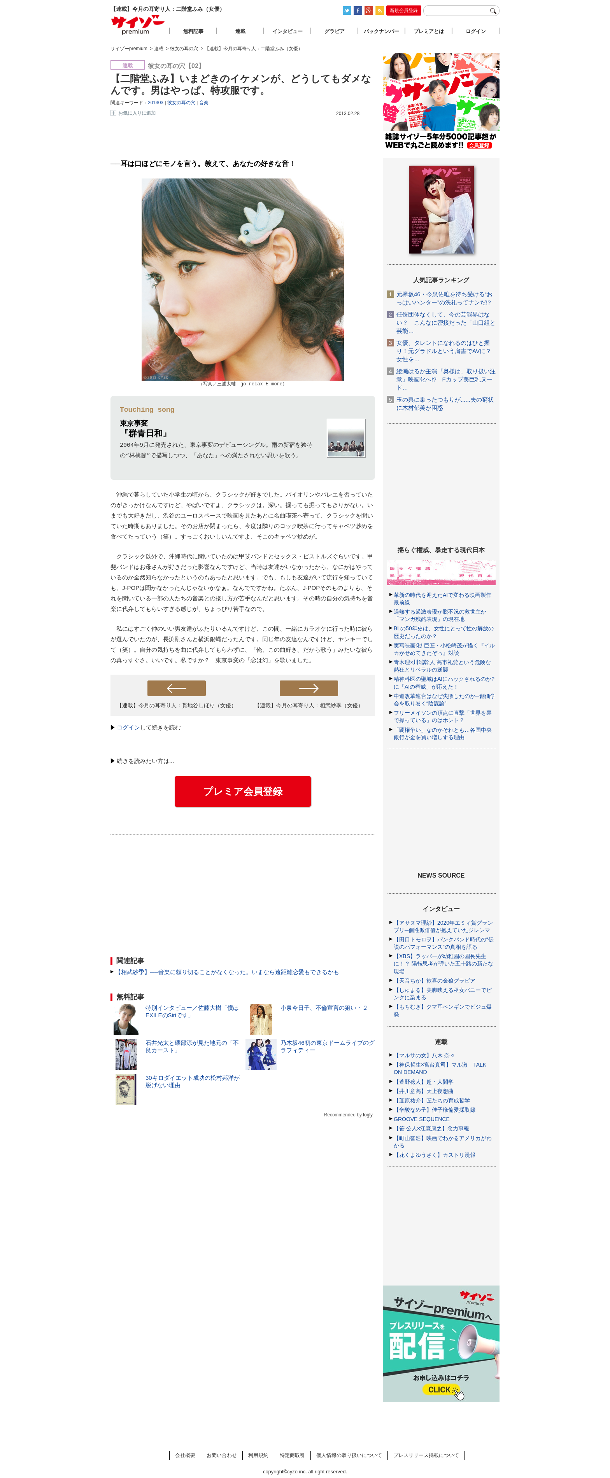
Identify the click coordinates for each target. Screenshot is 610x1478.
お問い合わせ (222, 1455)
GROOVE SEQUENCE (422, 1119)
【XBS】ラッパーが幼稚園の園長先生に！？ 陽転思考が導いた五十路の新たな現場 (443, 963)
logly (368, 1115)
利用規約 (258, 1455)
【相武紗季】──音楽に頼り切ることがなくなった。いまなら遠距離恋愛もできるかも (227, 972)
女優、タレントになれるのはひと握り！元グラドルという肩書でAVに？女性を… (443, 350)
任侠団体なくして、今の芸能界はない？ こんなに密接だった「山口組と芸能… (446, 322)
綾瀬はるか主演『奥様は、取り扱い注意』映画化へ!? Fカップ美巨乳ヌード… (446, 379)
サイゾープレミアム (138, 25)
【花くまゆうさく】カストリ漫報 (434, 1155)
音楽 (204, 102)
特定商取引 (292, 1455)
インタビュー (287, 31)
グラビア (334, 31)
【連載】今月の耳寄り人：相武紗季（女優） (308, 706)
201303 (155, 102)
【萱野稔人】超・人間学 (424, 1082)
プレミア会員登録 (242, 791)
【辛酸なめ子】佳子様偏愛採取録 (434, 1110)
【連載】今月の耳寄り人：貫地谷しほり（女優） (177, 706)
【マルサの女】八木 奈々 (424, 1055)
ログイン (128, 727)
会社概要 (185, 1455)
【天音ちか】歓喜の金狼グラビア (434, 981)
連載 (240, 31)
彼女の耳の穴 (181, 102)
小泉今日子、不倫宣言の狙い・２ (324, 1008)
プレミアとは (429, 31)
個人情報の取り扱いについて (349, 1455)
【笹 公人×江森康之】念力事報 (431, 1128)
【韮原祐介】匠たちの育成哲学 (432, 1100)
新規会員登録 (404, 10)
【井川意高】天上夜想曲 (424, 1091)
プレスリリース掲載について (426, 1455)
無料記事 (193, 31)
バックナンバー (381, 31)
